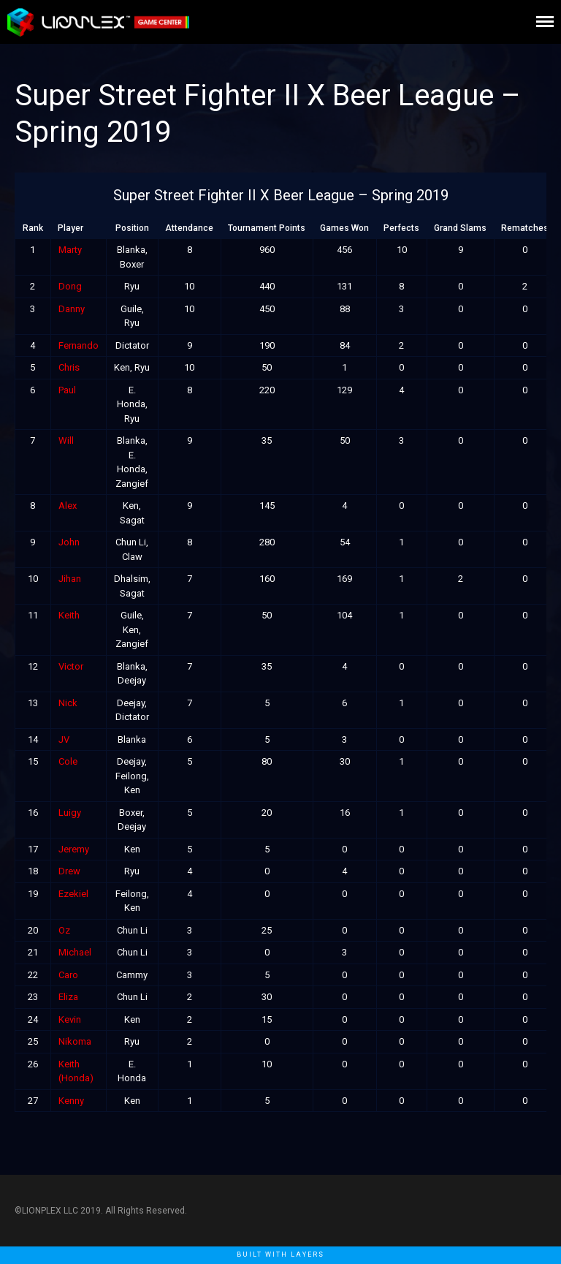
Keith (69, 615)
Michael (74, 952)
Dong (70, 286)
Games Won (344, 228)
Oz (64, 930)
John (69, 542)
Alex (67, 505)
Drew (69, 871)
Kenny (71, 1100)
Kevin (69, 1019)
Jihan (69, 578)
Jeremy (73, 849)
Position (132, 228)
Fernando (78, 345)
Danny (71, 308)
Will (66, 440)
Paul (67, 390)
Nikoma (74, 1041)
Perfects (401, 228)
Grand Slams (460, 228)
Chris (69, 367)
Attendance (189, 228)
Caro (68, 974)
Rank (33, 228)
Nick (67, 702)
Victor (70, 666)
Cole (67, 761)
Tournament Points (266, 228)
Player (70, 228)
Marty (70, 249)
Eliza (68, 996)
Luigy (69, 812)
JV (63, 739)
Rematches (525, 228)
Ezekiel (73, 893)
